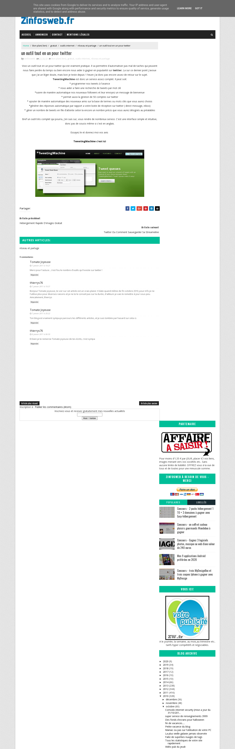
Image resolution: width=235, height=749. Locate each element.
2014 (165, 302)
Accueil (26, 33)
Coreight (127, 697)
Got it (198, 8)
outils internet (67, 44)
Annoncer (41, 33)
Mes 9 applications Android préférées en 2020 (191, 178)
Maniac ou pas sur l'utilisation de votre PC (188, 350)
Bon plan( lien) (39, 44)
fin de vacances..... (175, 343)
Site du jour (171, 387)
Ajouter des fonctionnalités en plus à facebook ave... (185, 448)
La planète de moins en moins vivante (186, 433)
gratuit (53, 44)
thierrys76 (36, 282)
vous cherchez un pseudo (179, 509)
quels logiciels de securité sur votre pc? (186, 572)
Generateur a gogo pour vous (181, 499)
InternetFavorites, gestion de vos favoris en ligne (189, 481)
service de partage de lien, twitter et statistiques (185, 514)
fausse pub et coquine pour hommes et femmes (187, 455)
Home (26, 44)
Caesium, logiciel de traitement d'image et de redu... (190, 405)
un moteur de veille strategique (182, 436)
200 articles (171, 532)
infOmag (127, 691)
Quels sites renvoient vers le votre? (184, 383)
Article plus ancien (142, 402)
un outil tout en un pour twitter (182, 373)
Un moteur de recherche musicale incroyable (189, 440)
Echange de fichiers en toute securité (185, 459)
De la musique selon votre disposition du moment (187, 487)
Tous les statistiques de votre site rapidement (183, 362)
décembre (171, 319)
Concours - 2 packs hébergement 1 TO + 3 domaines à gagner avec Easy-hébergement (195, 132)
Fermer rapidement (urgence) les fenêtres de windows (190, 593)
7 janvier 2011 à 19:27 (41, 264)
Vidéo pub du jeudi (175, 366)
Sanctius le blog (131, 687)
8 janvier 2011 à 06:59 (41, 333)
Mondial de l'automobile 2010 (181, 420)
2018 (165, 288)
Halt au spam (172, 522)
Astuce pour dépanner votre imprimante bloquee (187, 425)
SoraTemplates (36, 743)
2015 (165, 298)
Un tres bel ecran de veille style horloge (186, 390)
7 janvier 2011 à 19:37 (41, 285)
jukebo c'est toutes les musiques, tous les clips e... (188, 551)
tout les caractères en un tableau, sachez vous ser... (187, 587)
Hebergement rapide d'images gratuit (185, 370)
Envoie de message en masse (181, 410)
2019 (165, 284)
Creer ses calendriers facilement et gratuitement (184, 468)
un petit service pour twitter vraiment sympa (189, 556)
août (168, 601)
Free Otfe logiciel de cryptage (181, 535)
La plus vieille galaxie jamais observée (186, 353)
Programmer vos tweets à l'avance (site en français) (188, 395)
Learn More (184, 8)
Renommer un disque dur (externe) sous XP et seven (189, 561)
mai (168, 612)
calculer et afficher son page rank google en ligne (189, 567)
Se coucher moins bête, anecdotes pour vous (190, 463)
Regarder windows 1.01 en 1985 (182, 429)
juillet (168, 605)
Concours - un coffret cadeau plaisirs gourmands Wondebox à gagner (193, 148)
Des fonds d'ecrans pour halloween (184, 339)
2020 (165, 281)
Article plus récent (29, 402)
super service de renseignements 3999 (186, 336)
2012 (165, 309)
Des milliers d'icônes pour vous (182, 539)
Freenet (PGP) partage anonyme (183, 495)
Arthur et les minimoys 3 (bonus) (183, 443)
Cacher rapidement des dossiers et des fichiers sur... (186, 415)
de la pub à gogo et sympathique (183, 542)
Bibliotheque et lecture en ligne (182, 492)
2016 (165, 295)
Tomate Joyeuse (40, 261)
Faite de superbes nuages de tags (183, 357)
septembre (172, 598)
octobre (170, 326)
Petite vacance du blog (177, 346)
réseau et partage (87, 44)
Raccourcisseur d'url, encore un (182, 519)
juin (168, 608)
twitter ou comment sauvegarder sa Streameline (185, 379)
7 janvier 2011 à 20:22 (41, 312)
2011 (165, 312)
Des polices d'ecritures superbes (183, 546)
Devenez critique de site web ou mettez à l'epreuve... (188, 580)
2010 (165, 316)
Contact (57, 33)
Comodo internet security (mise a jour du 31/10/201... (187, 331)
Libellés (201, 122)
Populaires (173, 122)
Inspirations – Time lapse (135, 677)
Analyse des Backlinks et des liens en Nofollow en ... (185, 527)
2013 (165, 305)
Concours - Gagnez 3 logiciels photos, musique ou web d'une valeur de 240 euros (196, 164)
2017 (165, 291)
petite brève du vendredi (178, 575)
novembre (171, 323)
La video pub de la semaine (180, 502)
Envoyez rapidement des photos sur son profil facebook (187, 474)
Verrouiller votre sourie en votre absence (187, 400)
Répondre (34, 274)
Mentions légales (78, 33)
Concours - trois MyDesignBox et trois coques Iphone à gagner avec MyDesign (195, 194)
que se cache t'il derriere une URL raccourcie (189, 505)
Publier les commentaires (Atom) (53, 406)
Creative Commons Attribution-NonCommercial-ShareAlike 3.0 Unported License (190, 686)
